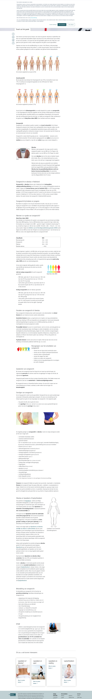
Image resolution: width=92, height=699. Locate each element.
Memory (62, 695)
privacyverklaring (33, 17)
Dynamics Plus (71, 697)
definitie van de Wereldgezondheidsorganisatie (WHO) (43, 228)
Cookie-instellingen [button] (53, 24)
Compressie (55, 697)
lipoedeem (28, 501)
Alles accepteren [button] (62, 24)
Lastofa (62, 697)
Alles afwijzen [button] (71, 24)
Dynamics (70, 695)
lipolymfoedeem (25, 567)
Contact (78, 695)
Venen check (79, 697)
